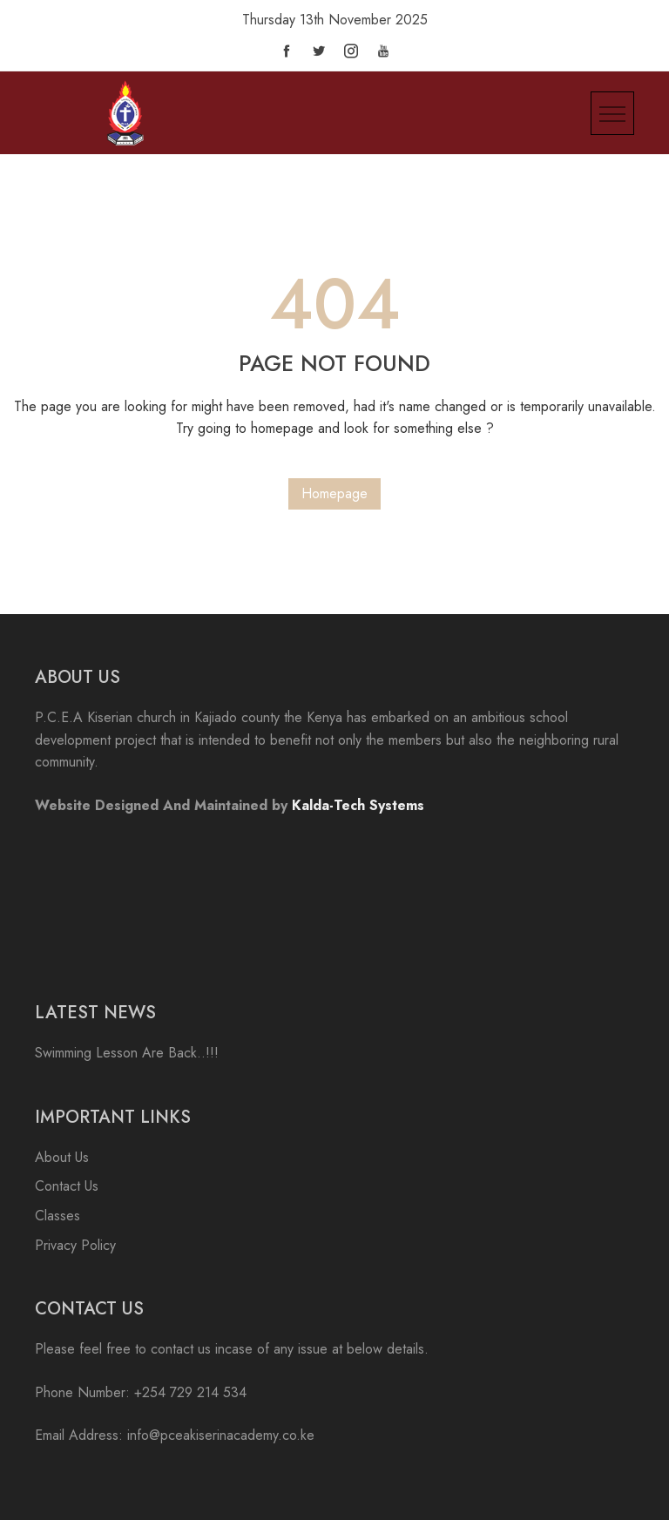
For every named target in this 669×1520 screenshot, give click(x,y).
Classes (57, 1216)
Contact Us (66, 1186)
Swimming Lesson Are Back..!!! (127, 1053)
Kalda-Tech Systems (358, 805)
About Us (62, 1157)
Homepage (334, 493)
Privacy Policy (75, 1245)
